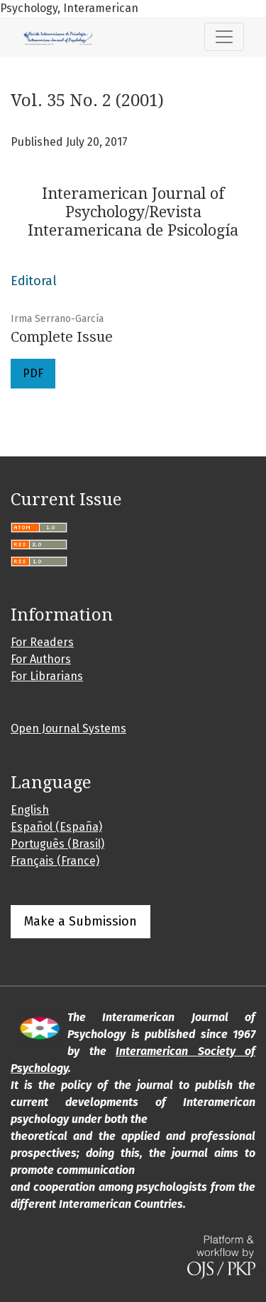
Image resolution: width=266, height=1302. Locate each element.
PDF (33, 373)
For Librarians (47, 676)
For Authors (41, 659)
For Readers (42, 642)
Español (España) (56, 827)
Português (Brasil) (57, 844)
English (30, 810)
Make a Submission (80, 921)
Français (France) (55, 861)
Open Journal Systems (68, 728)
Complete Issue (62, 336)
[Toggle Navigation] (224, 37)
